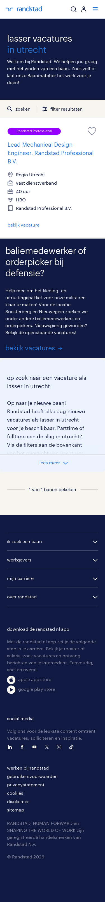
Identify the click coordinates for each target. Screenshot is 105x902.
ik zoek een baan (24, 541)
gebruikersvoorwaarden (32, 776)
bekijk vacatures (30, 347)
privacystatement (26, 784)
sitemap (15, 809)
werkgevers (19, 559)
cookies (15, 793)
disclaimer (18, 801)
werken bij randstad (28, 767)
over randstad (22, 596)
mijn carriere (20, 578)
